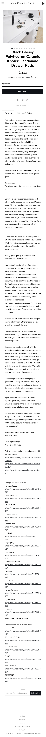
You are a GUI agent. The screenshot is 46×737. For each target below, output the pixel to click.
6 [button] (24, 48)
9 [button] (31, 48)
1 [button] (12, 48)
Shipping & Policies (25, 113)
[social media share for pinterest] (27, 100)
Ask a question (22, 105)
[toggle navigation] (2, 3)
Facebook (22, 716)
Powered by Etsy (34, 733)
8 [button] (29, 48)
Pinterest (22, 719)
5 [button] (21, 48)
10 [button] (34, 48)
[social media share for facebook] (18, 100)
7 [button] (26, 48)
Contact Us (22, 730)
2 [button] (14, 48)
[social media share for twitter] (23, 100)
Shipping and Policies (22, 726)
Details (8, 113)
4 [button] (19, 48)
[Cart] (43, 4)
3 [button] (17, 48)
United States (24, 77)
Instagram (22, 723)
